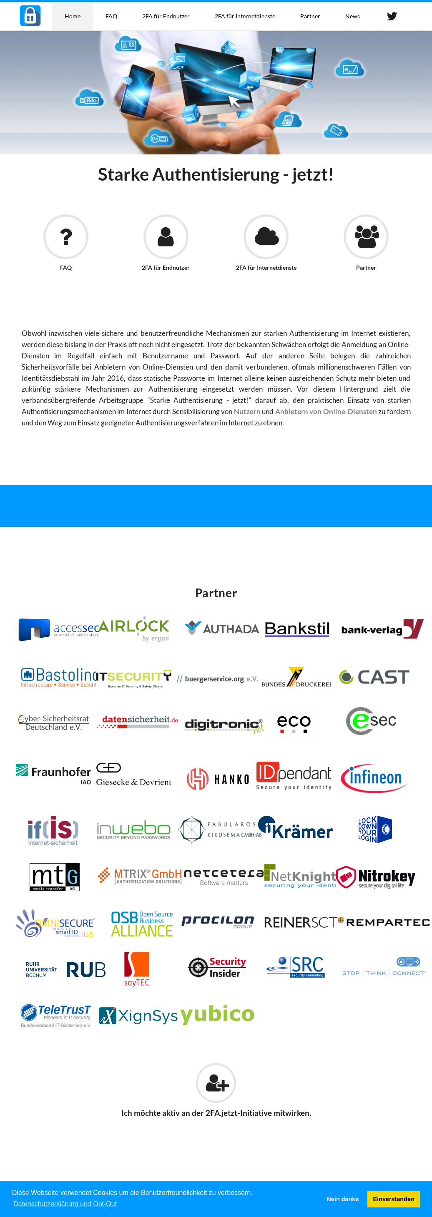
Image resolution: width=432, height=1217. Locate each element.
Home (72, 16)
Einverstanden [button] (393, 1199)
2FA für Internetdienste (245, 16)
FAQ (111, 16)
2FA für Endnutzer (166, 16)
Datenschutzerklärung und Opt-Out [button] (65, 1203)
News (352, 16)
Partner (310, 16)
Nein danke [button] (343, 1199)
